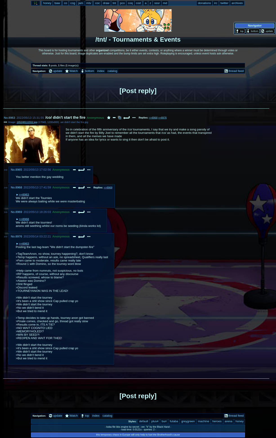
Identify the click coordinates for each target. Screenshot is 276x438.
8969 (19, 212)
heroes (217, 421)
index (101, 71)
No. (6, 117)
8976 (19, 236)
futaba (174, 421)
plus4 (154, 421)
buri (164, 421)
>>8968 (153, 117)
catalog (112, 71)
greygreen (188, 421)
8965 (19, 169)
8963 (12, 117)
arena (228, 421)
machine (203, 421)
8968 (19, 187)
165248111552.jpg (27, 122)
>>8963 (24, 194)
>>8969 (108, 187)
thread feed (234, 71)
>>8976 (162, 117)
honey (240, 421)
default (143, 421)
